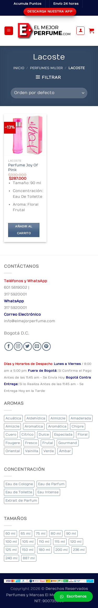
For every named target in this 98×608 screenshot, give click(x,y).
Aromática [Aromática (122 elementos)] (57, 426)
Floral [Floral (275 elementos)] (83, 434)
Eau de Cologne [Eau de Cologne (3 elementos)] (19, 484)
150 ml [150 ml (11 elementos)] (27, 550)
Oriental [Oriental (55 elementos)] (12, 451)
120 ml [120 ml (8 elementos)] (76, 542)
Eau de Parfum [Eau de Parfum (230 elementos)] (51, 484)
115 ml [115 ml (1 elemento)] (60, 542)
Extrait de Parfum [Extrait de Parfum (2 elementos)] (21, 500)
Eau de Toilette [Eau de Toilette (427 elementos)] (18, 492)
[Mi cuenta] (80, 30)
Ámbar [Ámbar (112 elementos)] (65, 451)
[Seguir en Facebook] (8, 346)
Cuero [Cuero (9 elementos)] (10, 434)
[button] (73, 596)
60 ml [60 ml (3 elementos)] (10, 533)
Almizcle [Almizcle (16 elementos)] (57, 418)
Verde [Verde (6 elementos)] (48, 451)
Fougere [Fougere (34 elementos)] (12, 443)
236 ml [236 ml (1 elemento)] (79, 550)
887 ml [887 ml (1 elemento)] (29, 558)
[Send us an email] (37, 346)
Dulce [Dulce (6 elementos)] (44, 434)
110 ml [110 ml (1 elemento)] (44, 542)
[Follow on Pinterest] (46, 346)
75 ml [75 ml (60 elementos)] (40, 533)
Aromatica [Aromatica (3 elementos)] (34, 426)
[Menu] (8, 30)
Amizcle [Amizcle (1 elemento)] (12, 426)
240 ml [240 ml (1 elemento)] (11, 558)
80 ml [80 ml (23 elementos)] (56, 533)
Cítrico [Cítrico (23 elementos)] (27, 434)
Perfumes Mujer (46, 68)
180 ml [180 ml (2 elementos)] (44, 550)
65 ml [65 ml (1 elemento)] (26, 533)
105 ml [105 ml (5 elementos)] (28, 542)
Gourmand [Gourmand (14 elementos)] (67, 443)
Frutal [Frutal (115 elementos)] (47, 443)
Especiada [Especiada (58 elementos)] (63, 434)
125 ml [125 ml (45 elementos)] (11, 550)
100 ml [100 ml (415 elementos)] (11, 542)
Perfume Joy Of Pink (23, 167)
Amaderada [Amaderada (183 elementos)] (81, 418)
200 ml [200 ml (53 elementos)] (61, 550)
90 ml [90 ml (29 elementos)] (71, 533)
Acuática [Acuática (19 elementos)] (13, 418)
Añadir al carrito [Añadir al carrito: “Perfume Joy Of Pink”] (23, 230)
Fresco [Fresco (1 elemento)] (31, 443)
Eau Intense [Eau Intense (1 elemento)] (48, 492)
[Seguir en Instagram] (18, 346)
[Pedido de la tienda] (49, 93)
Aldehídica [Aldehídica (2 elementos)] (35, 418)
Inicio (18, 68)
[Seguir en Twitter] (27, 346)
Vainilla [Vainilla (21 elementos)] (31, 451)
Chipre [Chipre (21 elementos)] (78, 426)
